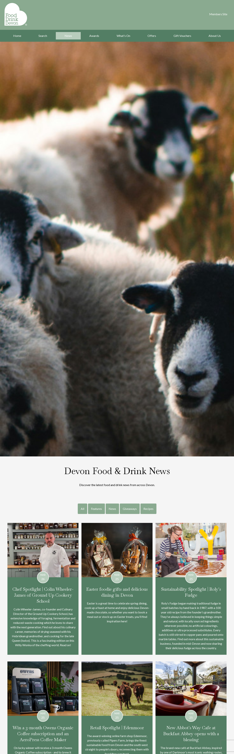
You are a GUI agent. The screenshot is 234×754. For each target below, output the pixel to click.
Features (96, 508)
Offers (152, 35)
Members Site (218, 14)
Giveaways (130, 508)
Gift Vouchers (182, 35)
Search (43, 35)
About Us (215, 35)
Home (17, 35)
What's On (123, 35)
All (82, 508)
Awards (94, 35)
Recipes (148, 508)
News (68, 35)
